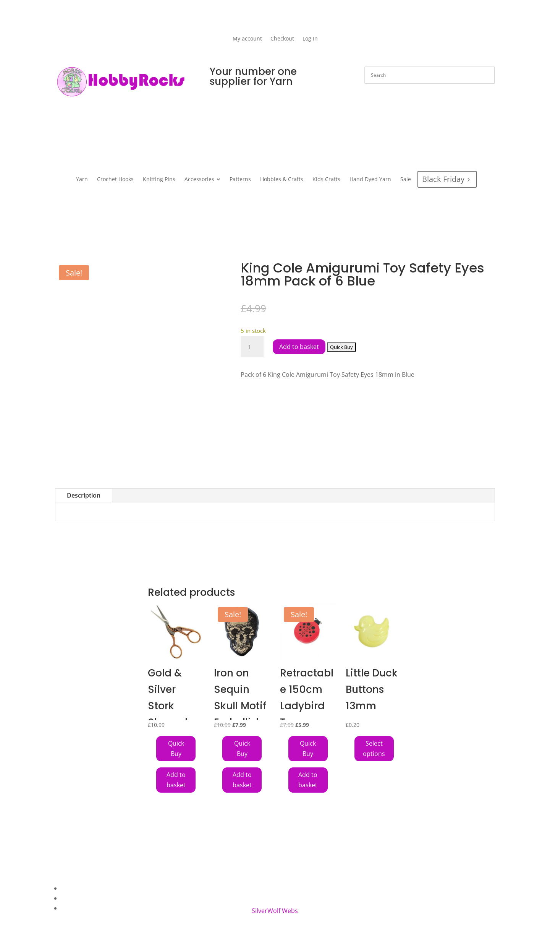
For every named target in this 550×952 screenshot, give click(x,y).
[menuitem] (81, 179)
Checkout (282, 39)
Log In (310, 39)
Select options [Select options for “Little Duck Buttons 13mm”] (374, 748)
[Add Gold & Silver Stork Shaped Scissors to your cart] (176, 748)
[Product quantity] (252, 347)
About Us (74, 888)
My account (247, 39)
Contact (72, 898)
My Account (78, 908)
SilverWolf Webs (275, 911)
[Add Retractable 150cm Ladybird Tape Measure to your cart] (308, 748)
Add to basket (299, 346)
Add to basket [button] (176, 779)
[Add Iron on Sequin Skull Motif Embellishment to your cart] (242, 748)
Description (83, 495)
